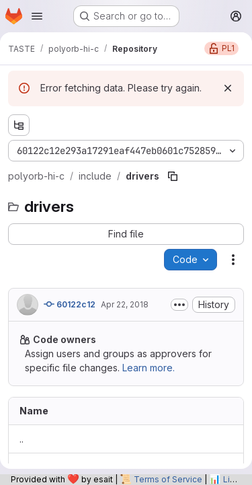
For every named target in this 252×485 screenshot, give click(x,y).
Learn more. (148, 367)
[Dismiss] (228, 88)
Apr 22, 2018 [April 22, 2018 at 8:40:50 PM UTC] (125, 304)
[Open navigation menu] (37, 16)
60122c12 (69, 304)
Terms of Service (168, 479)
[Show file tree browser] (19, 125)
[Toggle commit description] (179, 305)
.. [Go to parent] (21, 439)
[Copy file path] (172, 176)
